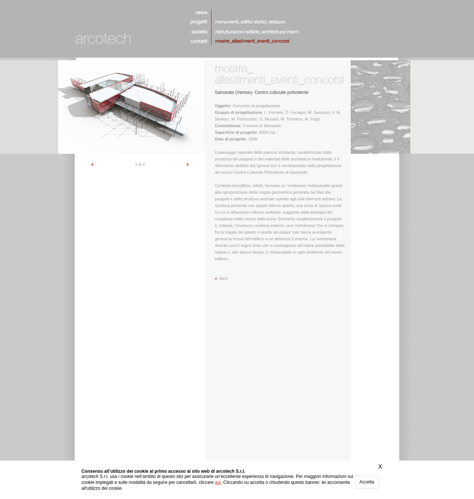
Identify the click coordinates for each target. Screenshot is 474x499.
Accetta (367, 482)
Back (223, 278)
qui (218, 482)
